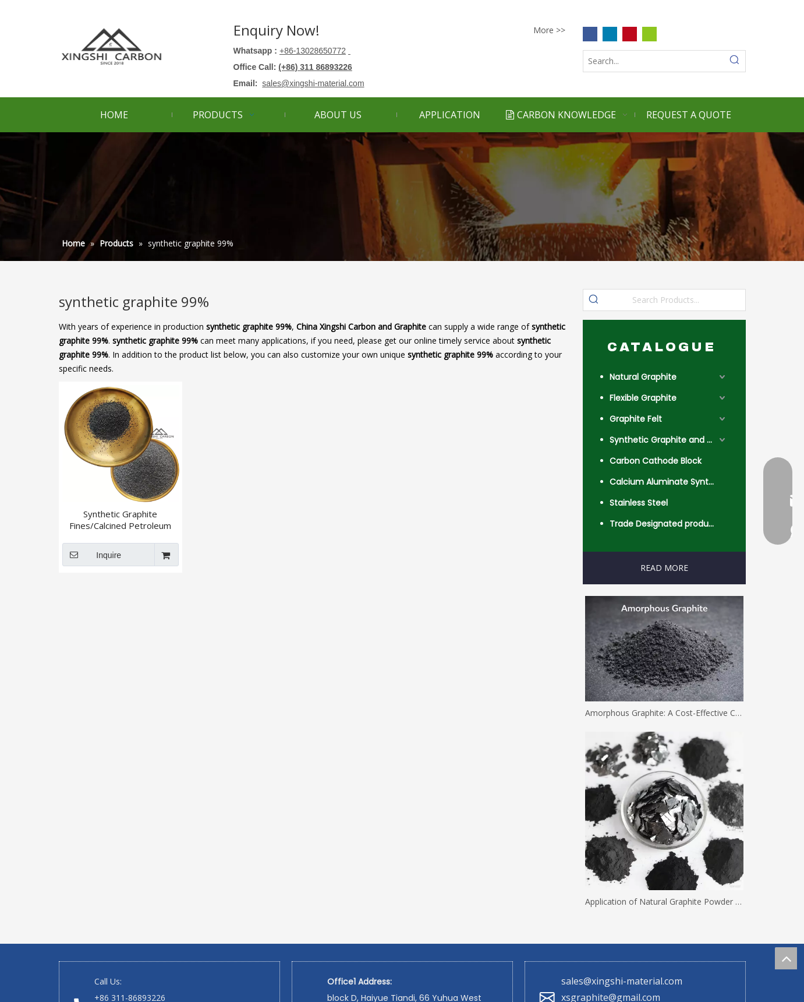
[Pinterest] (629, 33)
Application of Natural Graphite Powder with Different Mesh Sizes (664, 901)
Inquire (92, 554)
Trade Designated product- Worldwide (669, 524)
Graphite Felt (636, 419)
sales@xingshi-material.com (621, 981)
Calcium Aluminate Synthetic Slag (669, 482)
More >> (549, 30)
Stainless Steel (639, 503)
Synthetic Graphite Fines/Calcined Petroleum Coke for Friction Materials (120, 519)
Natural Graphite (643, 377)
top (786, 958)
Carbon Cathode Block (656, 461)
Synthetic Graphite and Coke (669, 440)
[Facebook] (590, 33)
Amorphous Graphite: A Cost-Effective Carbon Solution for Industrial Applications (664, 712)
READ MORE (664, 567)
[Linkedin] (610, 33)
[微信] (649, 33)
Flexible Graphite (643, 398)
